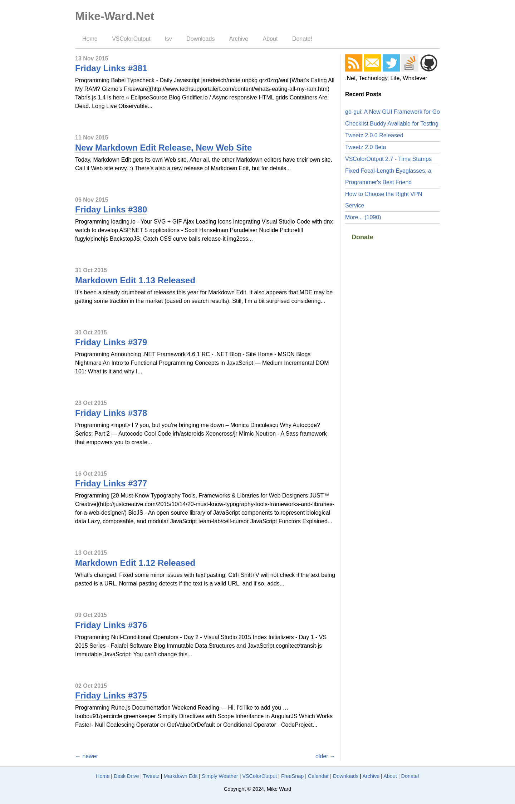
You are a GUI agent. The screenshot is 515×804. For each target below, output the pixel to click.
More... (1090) (363, 217)
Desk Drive (126, 776)
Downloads (200, 39)
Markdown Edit (180, 776)
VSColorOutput (131, 39)
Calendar (318, 776)
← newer (86, 756)
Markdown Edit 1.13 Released (135, 280)
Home (90, 39)
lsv (168, 39)
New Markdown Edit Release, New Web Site (163, 147)
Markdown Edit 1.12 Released (135, 563)
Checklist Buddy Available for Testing (391, 124)
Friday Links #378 (111, 413)
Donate (362, 237)
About (270, 39)
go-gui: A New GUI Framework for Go (392, 112)
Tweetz (151, 776)
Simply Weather (220, 776)
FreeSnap (292, 776)
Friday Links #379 (111, 342)
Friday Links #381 (111, 68)
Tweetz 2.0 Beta (365, 147)
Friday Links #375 (111, 695)
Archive (238, 39)
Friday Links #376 (111, 625)
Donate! (302, 39)
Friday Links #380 (111, 209)
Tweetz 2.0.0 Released (374, 135)
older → (325, 756)
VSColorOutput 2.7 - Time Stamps (388, 159)
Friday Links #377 (111, 483)
